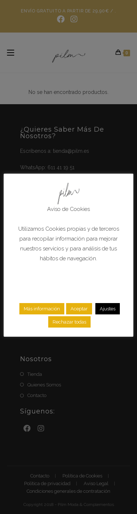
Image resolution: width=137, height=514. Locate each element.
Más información (42, 308)
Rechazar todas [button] (69, 322)
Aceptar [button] (79, 308)
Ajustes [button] (107, 308)
